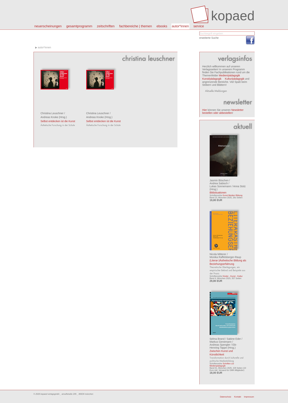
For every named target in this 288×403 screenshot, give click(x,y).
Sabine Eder (234, 338)
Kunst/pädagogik (211, 78)
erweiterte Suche (209, 37)
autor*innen (180, 26)
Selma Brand (217, 338)
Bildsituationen (218, 192)
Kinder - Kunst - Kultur (232, 276)
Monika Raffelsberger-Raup (225, 257)
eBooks (162, 26)
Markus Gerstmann (221, 341)
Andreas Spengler (220, 344)
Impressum (249, 397)
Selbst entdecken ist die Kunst (58, 121)
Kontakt (237, 397)
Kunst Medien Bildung (232, 195)
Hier (204, 109)
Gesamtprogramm (79, 26)
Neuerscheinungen (48, 26)
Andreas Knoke (49, 117)
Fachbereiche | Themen (135, 26)
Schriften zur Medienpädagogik (222, 364)
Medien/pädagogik (229, 75)
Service (198, 26)
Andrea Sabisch (219, 183)
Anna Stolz (239, 186)
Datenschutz (225, 397)
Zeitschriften (106, 26)
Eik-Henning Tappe (223, 346)
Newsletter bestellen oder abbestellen (223, 111)
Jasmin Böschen (219, 180)
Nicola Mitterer (218, 254)
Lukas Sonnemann (220, 186)
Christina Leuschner (52, 113)
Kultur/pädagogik (234, 78)
